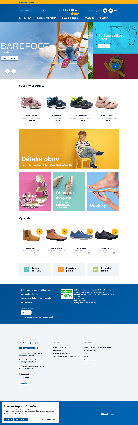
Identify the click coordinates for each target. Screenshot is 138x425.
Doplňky (98, 205)
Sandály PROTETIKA (33, 197)
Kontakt (86, 354)
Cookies (86, 357)
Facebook (24, 374)
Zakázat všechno (21, 419)
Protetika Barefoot (63, 207)
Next (13, 71)
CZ (118, 11)
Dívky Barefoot (49, 165)
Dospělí (29, 205)
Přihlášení (90, 11)
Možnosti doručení (90, 350)
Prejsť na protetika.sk (28, 348)
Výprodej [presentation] (90, 18)
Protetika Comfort (63, 202)
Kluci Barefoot (62, 165)
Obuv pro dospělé (65, 195)
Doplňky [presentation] (104, 18)
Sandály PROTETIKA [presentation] (46, 18)
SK (115, 11)
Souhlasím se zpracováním (38, 317)
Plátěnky (72, 165)
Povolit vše (8, 419)
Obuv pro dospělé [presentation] (71, 18)
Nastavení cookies (90, 360)
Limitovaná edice (28, 207)
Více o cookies (19, 413)
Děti (23, 205)
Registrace (98, 11)
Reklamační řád (58, 350)
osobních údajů (47, 317)
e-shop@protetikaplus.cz (27, 362)
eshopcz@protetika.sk (26, 2)
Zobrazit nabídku (14, 58)
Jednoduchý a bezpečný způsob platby (97, 347)
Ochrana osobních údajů (61, 354)
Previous (7, 71)
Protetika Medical (63, 205)
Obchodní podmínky (60, 347)
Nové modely (39, 205)
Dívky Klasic (26, 165)
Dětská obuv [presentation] (25, 18)
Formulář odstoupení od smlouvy (64, 357)
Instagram (24, 377)
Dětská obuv (40, 159)
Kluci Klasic (36, 165)
